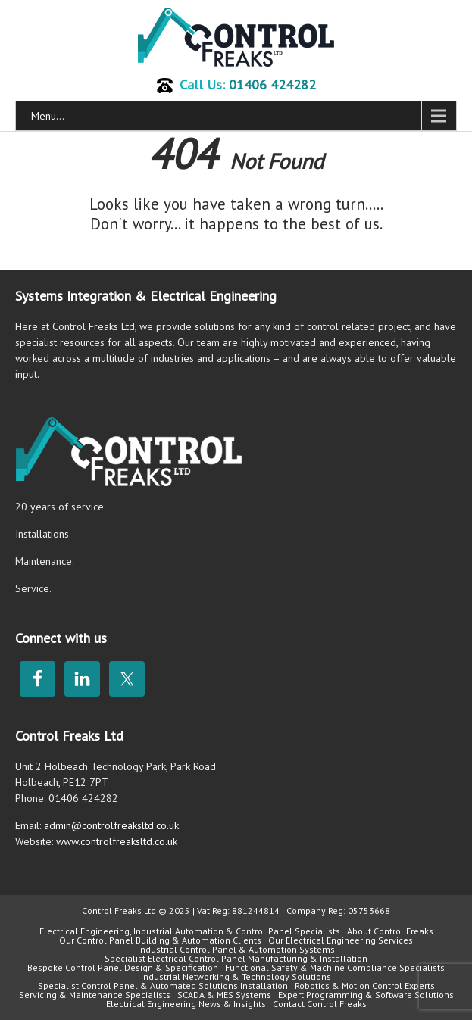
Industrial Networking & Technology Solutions (236, 976)
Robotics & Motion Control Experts (365, 985)
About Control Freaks (390, 931)
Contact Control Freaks (320, 1003)
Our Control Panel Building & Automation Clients (160, 940)
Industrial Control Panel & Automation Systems (236, 949)
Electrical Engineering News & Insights (186, 1003)
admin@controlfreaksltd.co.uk (111, 825)
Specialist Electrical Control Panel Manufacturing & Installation (236, 958)
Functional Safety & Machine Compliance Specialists (335, 967)
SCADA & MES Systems (224, 994)
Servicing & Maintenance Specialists (94, 994)
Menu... (47, 116)
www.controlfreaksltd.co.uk (116, 841)
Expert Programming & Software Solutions (366, 994)
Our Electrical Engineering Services (340, 940)
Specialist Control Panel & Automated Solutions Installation (163, 985)
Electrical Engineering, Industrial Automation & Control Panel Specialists (189, 931)
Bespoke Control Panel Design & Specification (122, 967)
